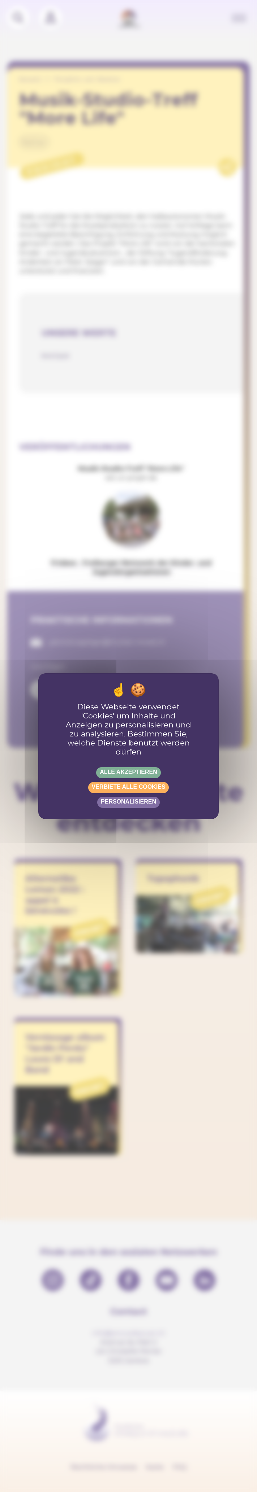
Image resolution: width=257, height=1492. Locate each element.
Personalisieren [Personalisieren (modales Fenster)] (128, 801)
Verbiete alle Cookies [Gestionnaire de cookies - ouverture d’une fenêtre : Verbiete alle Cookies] (129, 787)
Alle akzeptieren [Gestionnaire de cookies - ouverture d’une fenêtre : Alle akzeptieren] (128, 772)
